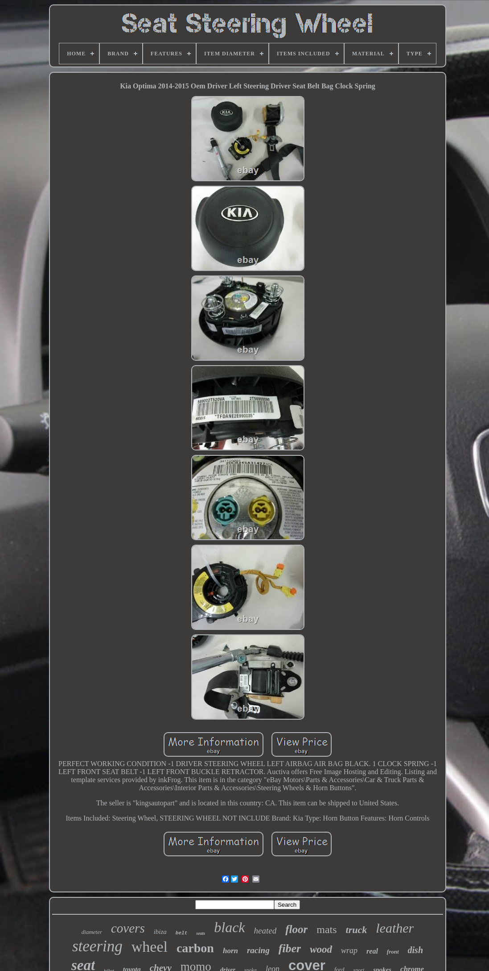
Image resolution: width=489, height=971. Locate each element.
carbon (195, 948)
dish (415, 950)
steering (97, 946)
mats (326, 929)
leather (395, 928)
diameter (92, 932)
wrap (349, 950)
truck (356, 929)
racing (258, 950)
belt (181, 933)
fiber (290, 948)
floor (296, 929)
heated (265, 930)
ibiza (160, 931)
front (393, 951)
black (229, 927)
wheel (149, 946)
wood (321, 949)
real (372, 951)
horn (230, 950)
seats (200, 933)
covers (128, 928)
